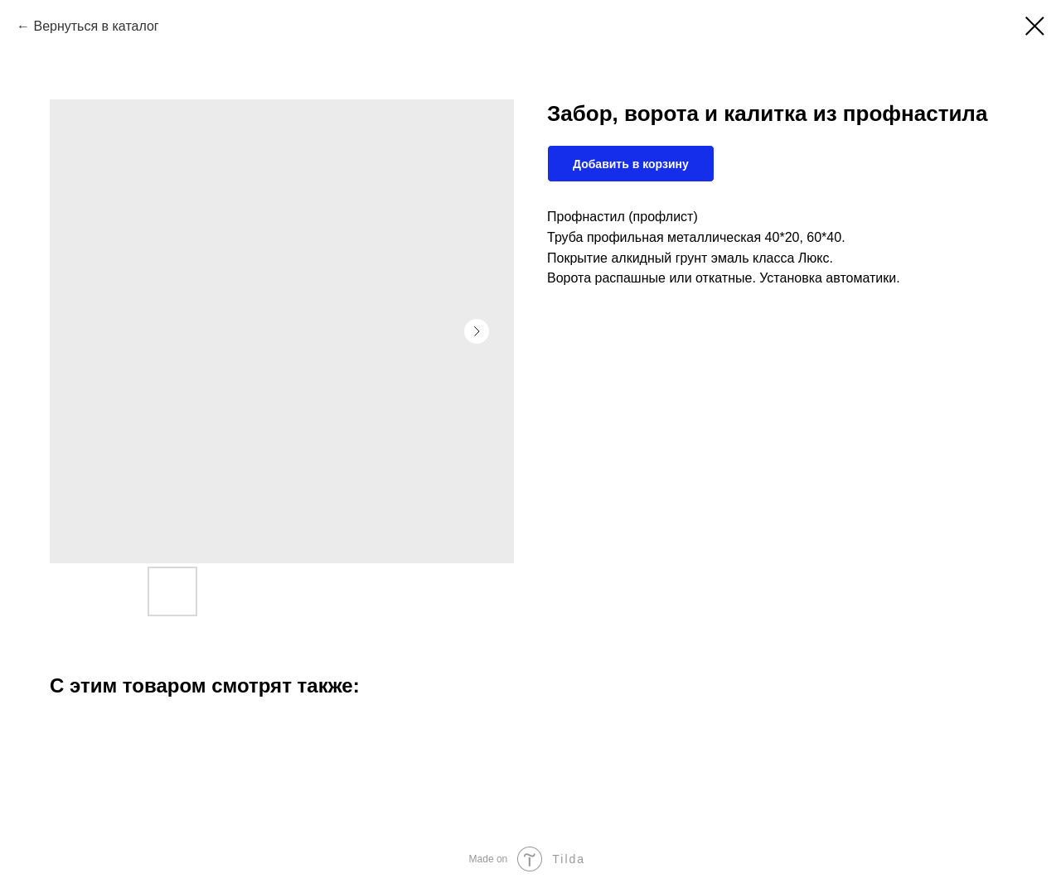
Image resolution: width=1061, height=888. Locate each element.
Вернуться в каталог (95, 26)
